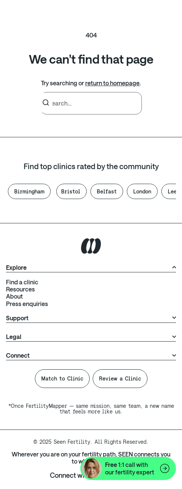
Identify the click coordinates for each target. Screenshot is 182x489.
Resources (20, 289)
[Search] (46, 103)
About (14, 296)
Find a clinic (22, 281)
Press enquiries (27, 303)
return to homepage (112, 82)
